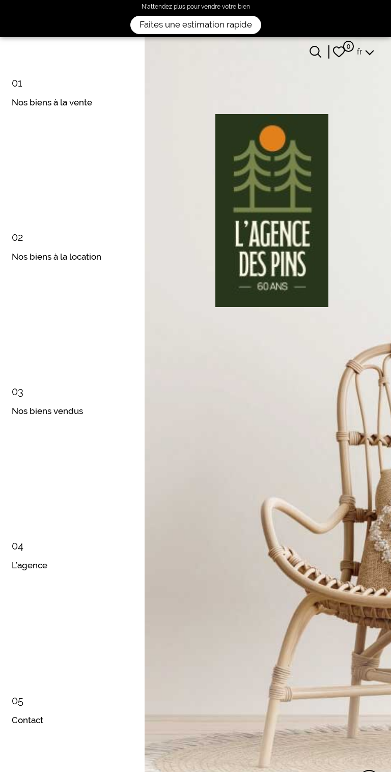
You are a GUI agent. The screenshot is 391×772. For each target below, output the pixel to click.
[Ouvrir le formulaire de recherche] (315, 51)
